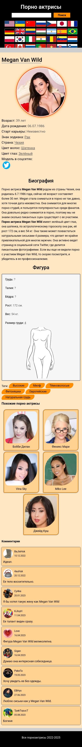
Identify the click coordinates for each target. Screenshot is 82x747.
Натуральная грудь (18, 397)
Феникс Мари (60, 446)
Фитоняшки (13, 391)
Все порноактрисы (34, 737)
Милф (37, 385)
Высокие (18, 385)
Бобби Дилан (21, 446)
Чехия (19, 142)
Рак (27, 137)
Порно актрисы (41, 7)
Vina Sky (21, 488)
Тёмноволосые (59, 385)
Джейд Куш (41, 531)
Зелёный (26, 153)
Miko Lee (60, 488)
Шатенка (28, 148)
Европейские (38, 391)
